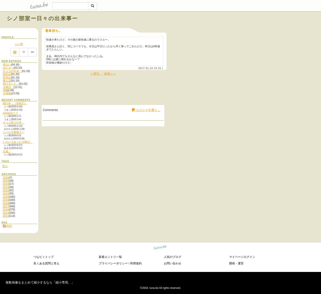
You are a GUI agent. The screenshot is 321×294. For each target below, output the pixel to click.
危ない (7, 64)
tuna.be (160, 248)
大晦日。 (8, 87)
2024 (6, 183)
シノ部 (19, 44)
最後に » (109, 73)
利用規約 (136, 263)
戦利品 (7, 74)
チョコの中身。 (12, 71)
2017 (6, 206)
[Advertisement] (263, 28)
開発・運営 (236, 263)
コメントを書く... (146, 110)
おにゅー (8, 67)
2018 (6, 203)
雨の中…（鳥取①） (15, 103)
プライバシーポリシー (113, 263)
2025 (6, 180)
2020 (6, 196)
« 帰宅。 (97, 73)
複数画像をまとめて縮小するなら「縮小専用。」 (40, 282)
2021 (6, 193)
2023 (6, 187)
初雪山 (7, 77)
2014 (6, 216)
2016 (6, 209)
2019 (6, 199)
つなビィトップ (43, 257)
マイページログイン (242, 257)
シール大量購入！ (13, 132)
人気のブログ (172, 257)
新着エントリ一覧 (110, 257)
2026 (6, 177)
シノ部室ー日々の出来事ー (42, 18)
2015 (6, 212)
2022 (6, 190)
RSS (7, 226)
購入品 (7, 80)
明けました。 (11, 83)
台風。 (7, 151)
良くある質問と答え (46, 263)
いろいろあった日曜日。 (17, 142)
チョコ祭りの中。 (13, 122)
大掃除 (7, 93)
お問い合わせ (172, 263)
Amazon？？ (10, 113)
